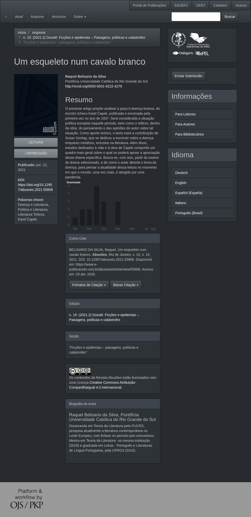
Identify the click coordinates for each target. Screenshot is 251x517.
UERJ (200, 5)
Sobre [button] (80, 17)
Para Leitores (185, 114)
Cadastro (220, 5)
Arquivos (37, 17)
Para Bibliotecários (189, 134)
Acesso (241, 5)
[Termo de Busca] (196, 16)
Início (22, 33)
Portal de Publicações (149, 5)
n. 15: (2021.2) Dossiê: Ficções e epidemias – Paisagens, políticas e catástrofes (84, 37)
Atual (19, 17)
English (181, 183)
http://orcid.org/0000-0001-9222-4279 (93, 86)
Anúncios (59, 17)
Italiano (180, 203)
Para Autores (185, 124)
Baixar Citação (125, 285)
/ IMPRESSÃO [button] (36, 153)
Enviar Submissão (188, 76)
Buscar (230, 17)
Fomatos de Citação (89, 285)
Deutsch (181, 173)
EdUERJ (181, 5)
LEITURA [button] (36, 142)
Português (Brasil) (189, 213)
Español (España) (188, 193)
